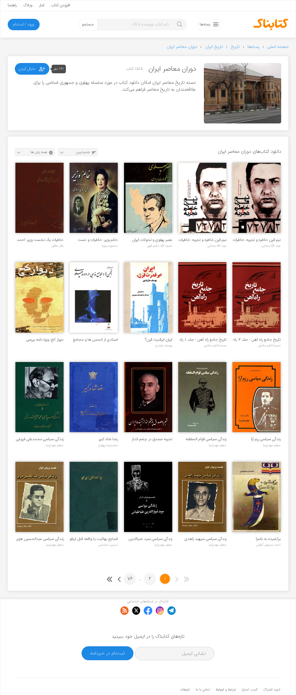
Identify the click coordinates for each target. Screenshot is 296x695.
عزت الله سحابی (271, 245)
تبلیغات (185, 672)
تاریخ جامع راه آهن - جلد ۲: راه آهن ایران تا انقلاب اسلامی (257, 340)
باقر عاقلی (58, 245)
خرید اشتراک (271, 672)
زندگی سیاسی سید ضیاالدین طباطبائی (150, 539)
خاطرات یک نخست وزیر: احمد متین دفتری (40, 240)
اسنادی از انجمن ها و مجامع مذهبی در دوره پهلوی (95, 340)
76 (130, 578)
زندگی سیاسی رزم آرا (266, 439)
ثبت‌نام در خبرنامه (107, 635)
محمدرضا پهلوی (108, 445)
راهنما (12, 5)
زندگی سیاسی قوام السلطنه (206, 439)
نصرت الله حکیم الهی (159, 245)
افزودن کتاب (60, 5)
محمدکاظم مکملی (269, 345)
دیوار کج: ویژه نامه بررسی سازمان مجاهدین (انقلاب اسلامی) (44, 340)
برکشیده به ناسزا (268, 539)
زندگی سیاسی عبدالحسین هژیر (40, 539)
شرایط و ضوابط (226, 672)
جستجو (88, 24)
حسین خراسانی (108, 544)
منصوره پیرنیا (110, 245)
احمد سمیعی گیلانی (268, 544)
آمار (41, 5)
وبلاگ (27, 5)
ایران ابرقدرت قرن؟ (158, 340)
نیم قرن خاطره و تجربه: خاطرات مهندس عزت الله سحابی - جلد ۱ (202, 240)
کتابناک (250, 681)
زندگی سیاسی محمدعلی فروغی (40, 439)
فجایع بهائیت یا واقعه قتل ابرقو (94, 539)
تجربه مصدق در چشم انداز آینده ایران (152, 439)
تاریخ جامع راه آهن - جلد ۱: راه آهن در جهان (203, 340)
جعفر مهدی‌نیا (272, 445)
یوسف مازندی (163, 345)
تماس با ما (203, 672)
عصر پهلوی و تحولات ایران (152, 240)
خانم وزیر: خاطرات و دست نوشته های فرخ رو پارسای (98, 240)
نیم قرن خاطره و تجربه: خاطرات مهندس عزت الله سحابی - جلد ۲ (257, 240)
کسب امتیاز (250, 672)
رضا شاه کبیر (108, 439)
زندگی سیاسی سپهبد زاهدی (205, 539)
